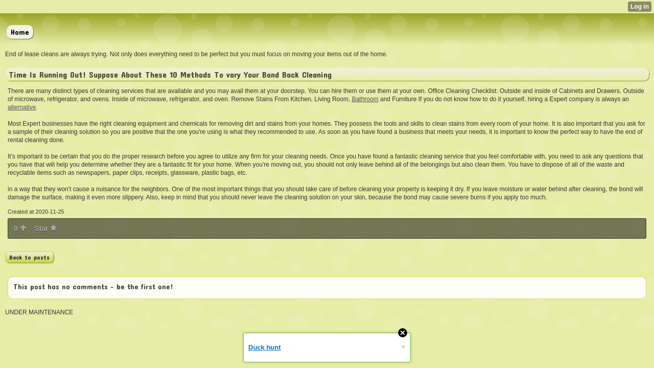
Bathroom (365, 99)
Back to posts (29, 257)
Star (45, 228)
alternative (22, 107)
